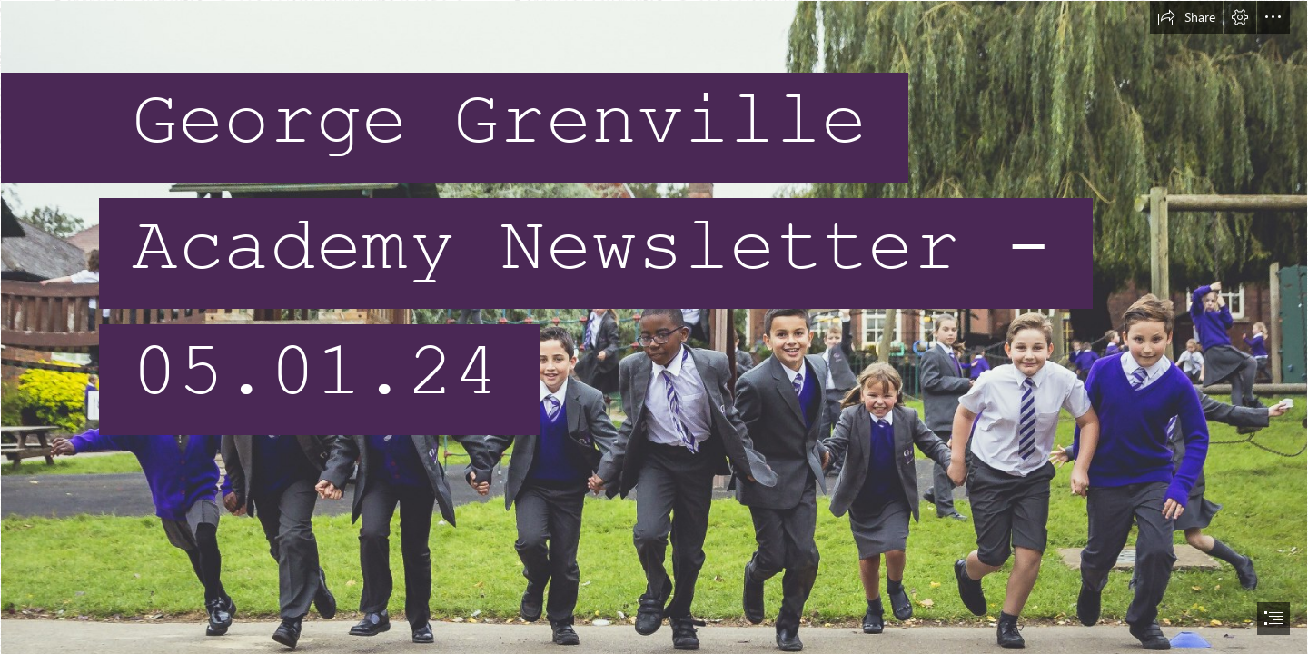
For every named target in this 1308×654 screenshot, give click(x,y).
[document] (654, 327)
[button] (1186, 17)
